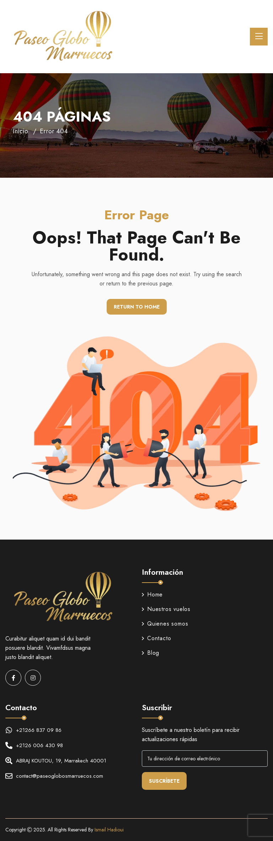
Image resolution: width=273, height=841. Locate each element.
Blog (150, 653)
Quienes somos (165, 624)
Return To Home (137, 306)
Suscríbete (164, 780)
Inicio (20, 131)
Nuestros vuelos (166, 609)
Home (152, 594)
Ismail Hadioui (109, 829)
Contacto (156, 638)
